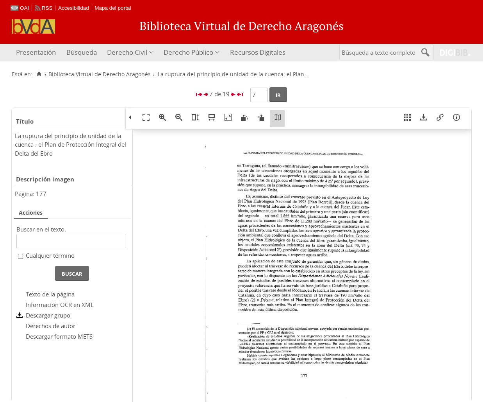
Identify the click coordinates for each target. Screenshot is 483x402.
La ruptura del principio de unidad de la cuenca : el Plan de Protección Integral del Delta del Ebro (70, 144)
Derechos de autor (50, 326)
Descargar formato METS (59, 336)
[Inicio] (39, 74)
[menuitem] (37, 52)
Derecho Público (188, 52)
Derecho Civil (127, 52)
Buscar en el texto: (41, 229)
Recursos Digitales (257, 52)
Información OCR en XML (60, 305)
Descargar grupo (48, 315)
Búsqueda (81, 52)
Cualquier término (50, 255)
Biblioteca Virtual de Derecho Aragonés (99, 74)
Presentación (36, 52)
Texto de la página (50, 294)
